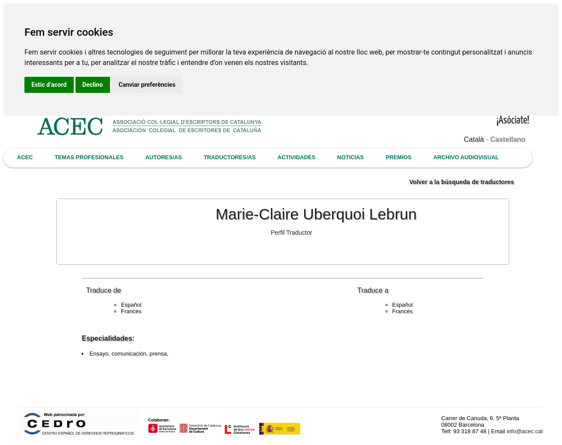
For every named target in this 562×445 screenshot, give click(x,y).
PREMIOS (398, 157)
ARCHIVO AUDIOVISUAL (466, 157)
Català (474, 139)
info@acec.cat (525, 431)
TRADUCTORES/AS (230, 157)
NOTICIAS (350, 157)
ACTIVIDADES (296, 157)
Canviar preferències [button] (147, 84)
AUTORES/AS (163, 157)
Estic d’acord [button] (49, 84)
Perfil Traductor (291, 232)
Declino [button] (92, 84)
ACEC (25, 157)
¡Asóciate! (513, 121)
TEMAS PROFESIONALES (89, 157)
